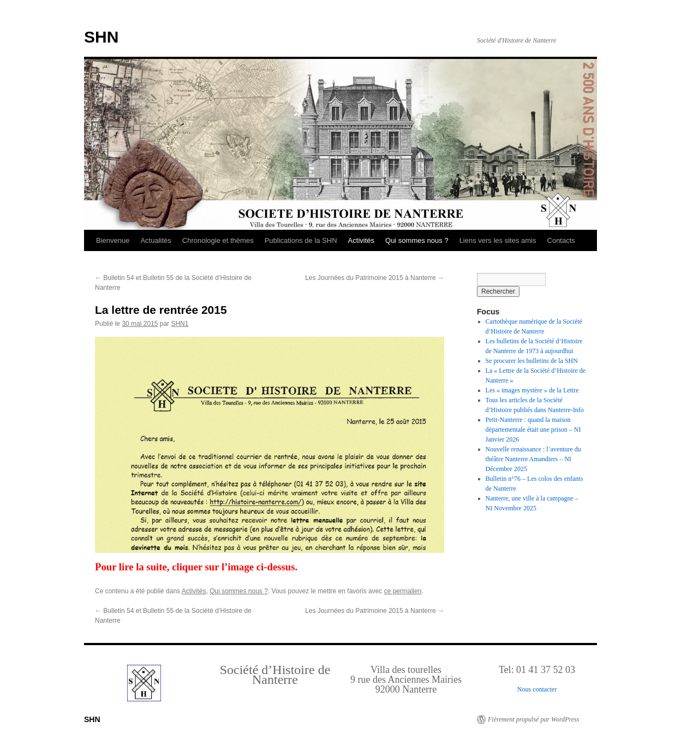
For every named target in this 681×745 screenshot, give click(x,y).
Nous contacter (537, 689)
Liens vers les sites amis (497, 240)
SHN (101, 37)
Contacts (561, 240)
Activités (361, 240)
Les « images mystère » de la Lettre (532, 390)
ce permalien (403, 591)
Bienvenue (112, 240)
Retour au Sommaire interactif (65, 8)
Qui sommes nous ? (417, 240)
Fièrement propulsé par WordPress (533, 719)
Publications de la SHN (301, 240)
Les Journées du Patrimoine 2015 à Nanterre (374, 278)
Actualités (155, 240)
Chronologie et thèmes (218, 240)
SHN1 (179, 323)
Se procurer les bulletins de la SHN (532, 361)
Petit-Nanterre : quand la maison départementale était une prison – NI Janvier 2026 (533, 429)
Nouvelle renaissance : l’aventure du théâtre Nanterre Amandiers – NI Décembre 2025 (533, 459)
